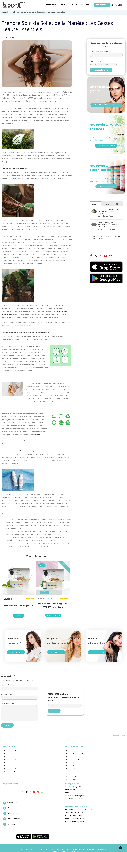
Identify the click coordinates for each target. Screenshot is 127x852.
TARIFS (82, 5)
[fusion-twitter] (96, 256)
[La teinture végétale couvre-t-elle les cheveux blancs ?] (94, 224)
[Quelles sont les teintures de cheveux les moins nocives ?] (94, 210)
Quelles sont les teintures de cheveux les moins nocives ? (108, 211)
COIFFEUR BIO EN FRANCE (75, 746)
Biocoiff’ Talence (72, 769)
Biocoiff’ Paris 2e (10, 751)
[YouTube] (34, 792)
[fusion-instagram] (100, 255)
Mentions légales (42, 849)
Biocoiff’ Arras (71, 751)
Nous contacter (13, 808)
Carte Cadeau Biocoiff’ (74, 799)
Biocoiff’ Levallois (10, 772)
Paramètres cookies (99, 849)
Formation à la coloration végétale (79, 809)
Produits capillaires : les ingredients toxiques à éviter (105, 237)
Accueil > (6, 12)
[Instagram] (38, 791)
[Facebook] (23, 791)
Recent (106, 204)
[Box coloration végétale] (18, 578)
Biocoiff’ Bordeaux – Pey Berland (78, 754)
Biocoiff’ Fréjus (71, 757)
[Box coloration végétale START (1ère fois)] (53, 578)
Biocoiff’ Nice (70, 763)
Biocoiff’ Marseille (72, 760)
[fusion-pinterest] (110, 255)
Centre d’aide (12, 824)
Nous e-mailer (13, 813)
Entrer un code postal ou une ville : (65, 697)
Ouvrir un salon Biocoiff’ (74, 812)
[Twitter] (30, 791)
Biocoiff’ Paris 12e (10, 763)
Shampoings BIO (72, 790)
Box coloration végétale (18, 605)
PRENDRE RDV (101, 5)
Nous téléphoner (14, 819)
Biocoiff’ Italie (70, 776)
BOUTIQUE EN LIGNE (72, 784)
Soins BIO (69, 793)
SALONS (74, 5)
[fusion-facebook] (91, 255)
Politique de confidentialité (81, 849)
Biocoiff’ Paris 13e (10, 766)
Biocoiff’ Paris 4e (10, 754)
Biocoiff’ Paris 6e (10, 757)
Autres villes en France (74, 772)
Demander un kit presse (75, 819)
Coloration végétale (73, 787)
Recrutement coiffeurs (74, 815)
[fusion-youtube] (105, 255)
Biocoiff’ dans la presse (74, 822)
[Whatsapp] (42, 792)
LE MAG (89, 5)
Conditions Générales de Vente (60, 849)
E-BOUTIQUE (65, 5)
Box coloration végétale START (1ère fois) (53, 605)
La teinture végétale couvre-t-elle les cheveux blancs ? (108, 225)
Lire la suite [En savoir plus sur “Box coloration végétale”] (19, 615)
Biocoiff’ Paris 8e (10, 760)
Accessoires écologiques (75, 796)
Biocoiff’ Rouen (71, 766)
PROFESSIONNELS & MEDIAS (76, 807)
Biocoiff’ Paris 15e (10, 769)
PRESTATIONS (51, 5)
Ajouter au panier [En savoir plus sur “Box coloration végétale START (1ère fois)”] (54, 615)
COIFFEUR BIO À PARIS (11, 746)
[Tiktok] (27, 792)
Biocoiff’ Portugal (72, 779)
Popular (95, 204)
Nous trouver (12, 803)
